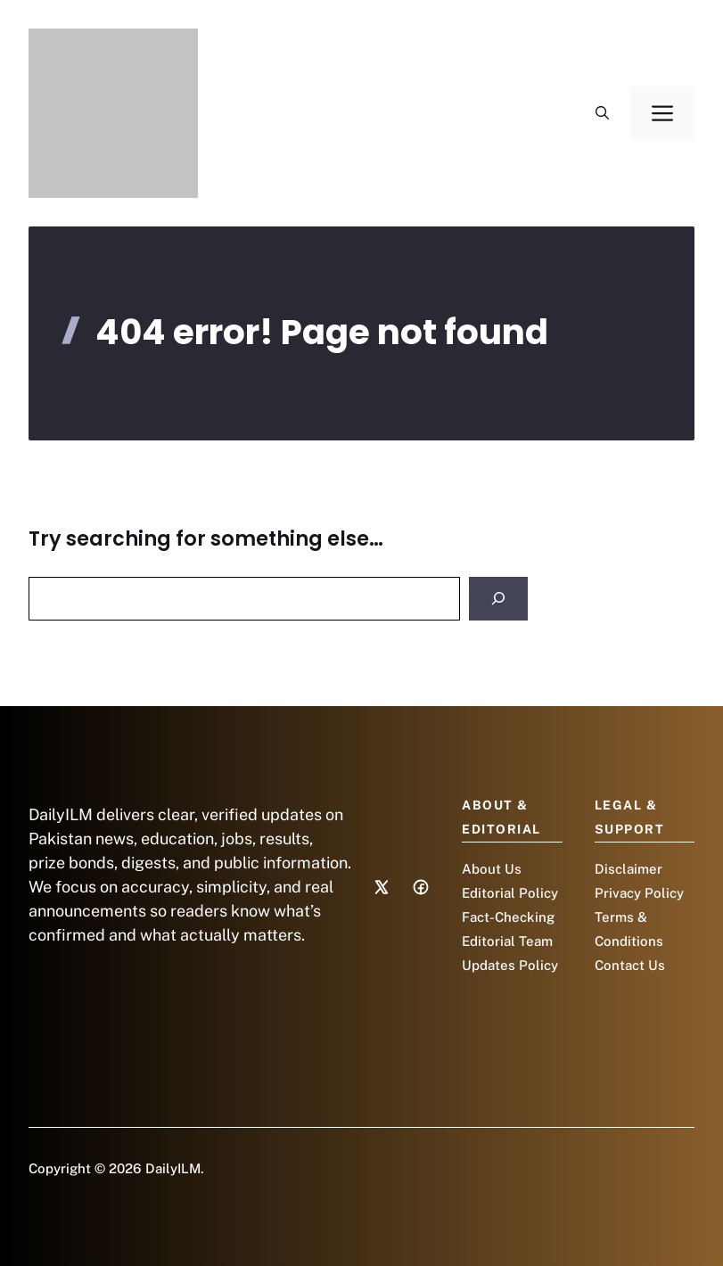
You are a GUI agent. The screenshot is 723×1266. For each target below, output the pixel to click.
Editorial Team (507, 941)
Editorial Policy (510, 892)
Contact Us (630, 965)
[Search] (498, 599)
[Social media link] (381, 887)
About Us (492, 868)
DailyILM (173, 1168)
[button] (602, 113)
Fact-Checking (508, 917)
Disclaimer (628, 868)
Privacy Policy (639, 892)
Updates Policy (510, 965)
